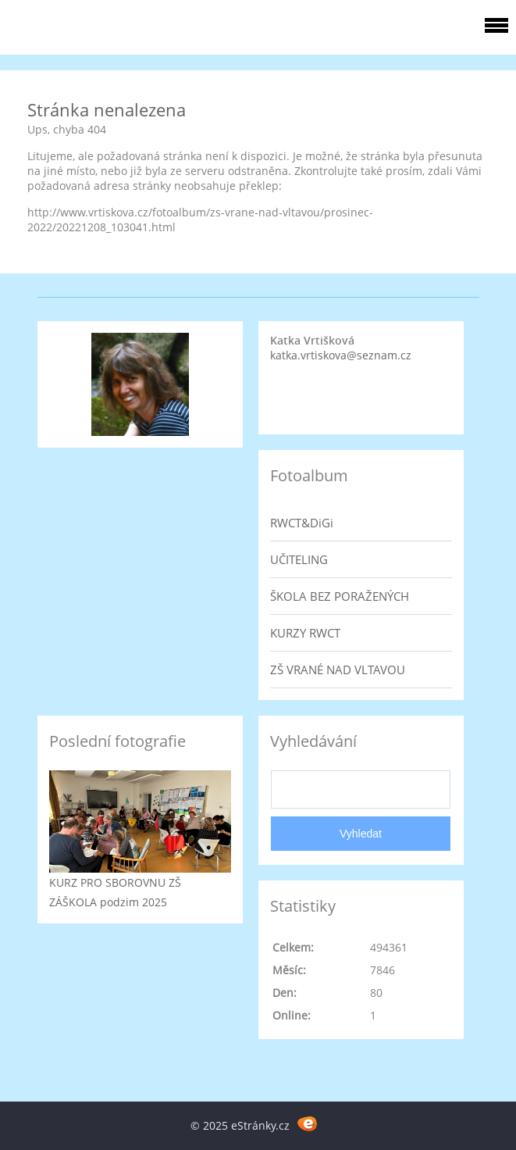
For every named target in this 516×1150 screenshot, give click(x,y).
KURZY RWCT (305, 633)
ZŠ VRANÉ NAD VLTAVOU (337, 669)
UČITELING (299, 559)
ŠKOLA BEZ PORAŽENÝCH (339, 596)
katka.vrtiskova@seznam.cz (340, 355)
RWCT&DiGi (301, 522)
